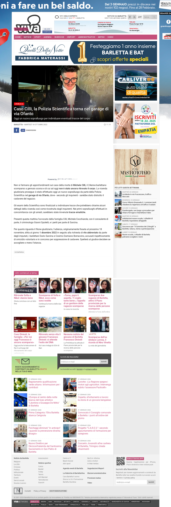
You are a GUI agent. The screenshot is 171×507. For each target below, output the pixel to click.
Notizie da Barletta (21, 458)
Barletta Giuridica (69, 482)
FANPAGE (47, 32)
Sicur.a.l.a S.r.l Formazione (73, 479)
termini (79, 369)
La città (17, 464)
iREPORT (71, 37)
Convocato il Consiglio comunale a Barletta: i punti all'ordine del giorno (94, 415)
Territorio (17, 475)
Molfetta (35, 505)
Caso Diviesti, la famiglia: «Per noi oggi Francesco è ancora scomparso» (24, 338)
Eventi (16, 478)
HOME (18, 37)
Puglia (43, 505)
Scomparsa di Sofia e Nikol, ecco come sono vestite (49, 298)
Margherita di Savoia (120, 502)
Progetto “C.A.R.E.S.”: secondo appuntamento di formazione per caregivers (94, 431)
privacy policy (91, 369)
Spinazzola (75, 505)
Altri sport (66, 464)
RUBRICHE (59, 37)
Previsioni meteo (94, 478)
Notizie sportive (44, 463)
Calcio (40, 466)
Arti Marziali (43, 477)
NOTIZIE (27, 37)
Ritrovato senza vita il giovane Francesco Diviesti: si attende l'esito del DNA (50, 338)
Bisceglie (58, 502)
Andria (43, 502)
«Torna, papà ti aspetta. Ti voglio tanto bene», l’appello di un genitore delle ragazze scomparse (74, 300)
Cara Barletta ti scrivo (71, 476)
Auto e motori (92, 461)
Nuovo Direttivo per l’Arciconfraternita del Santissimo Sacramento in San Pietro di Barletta (45, 447)
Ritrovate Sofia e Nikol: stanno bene (23, 296)
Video (89, 483)
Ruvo (51, 505)
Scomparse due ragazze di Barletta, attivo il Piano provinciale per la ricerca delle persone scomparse (99, 302)
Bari (50, 502)
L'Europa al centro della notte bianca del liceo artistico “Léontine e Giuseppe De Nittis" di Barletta (44, 401)
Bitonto (67, 502)
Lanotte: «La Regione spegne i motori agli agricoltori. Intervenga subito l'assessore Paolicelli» (94, 384)
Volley (40, 472)
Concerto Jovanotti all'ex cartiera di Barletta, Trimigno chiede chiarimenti (94, 446)
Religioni (17, 462)
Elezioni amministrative (96, 473)
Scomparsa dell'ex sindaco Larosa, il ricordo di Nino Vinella (99, 340)
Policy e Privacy (40, 491)
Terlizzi (85, 505)
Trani (93, 505)
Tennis (40, 474)
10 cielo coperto (72, 17)
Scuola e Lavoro (20, 483)
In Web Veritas (92, 464)
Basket (40, 469)
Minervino (135, 502)
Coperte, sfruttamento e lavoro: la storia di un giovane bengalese (94, 398)
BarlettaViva (27, 23)
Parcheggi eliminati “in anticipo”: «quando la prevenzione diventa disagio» (45, 431)
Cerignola (85, 502)
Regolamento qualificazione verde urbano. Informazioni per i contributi (44, 384)
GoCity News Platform (58, 491)
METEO (101, 37)
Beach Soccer (68, 461)
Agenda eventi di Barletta (73, 468)
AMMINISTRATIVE (86, 37)
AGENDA (48, 37)
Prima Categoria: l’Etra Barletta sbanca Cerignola (44, 414)
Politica (17, 470)
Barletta (34, 502)
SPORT (37, 37)
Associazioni (43, 458)
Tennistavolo (43, 480)
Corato (95, 502)
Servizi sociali (19, 480)
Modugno (146, 502)
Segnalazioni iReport (95, 468)
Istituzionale (18, 472)
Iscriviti (104, 362)
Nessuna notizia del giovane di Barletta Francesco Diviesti (74, 337)
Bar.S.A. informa (93, 458)
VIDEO (110, 37)
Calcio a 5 (67, 458)
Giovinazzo (104, 502)
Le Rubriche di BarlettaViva (74, 473)
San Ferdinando (61, 505)
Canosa (76, 502)
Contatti (28, 491)
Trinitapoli (102, 505)
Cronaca (17, 467)
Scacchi (41, 482)
